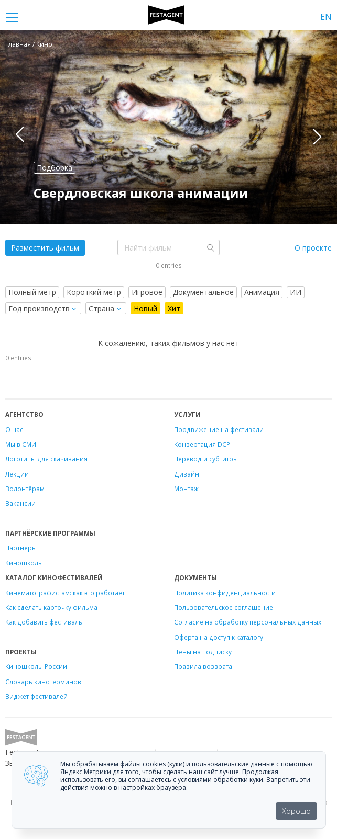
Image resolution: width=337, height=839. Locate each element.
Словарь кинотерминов (43, 681)
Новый (145, 308)
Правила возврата (203, 666)
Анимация (261, 292)
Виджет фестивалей (36, 696)
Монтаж (186, 488)
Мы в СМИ (20, 444)
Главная (18, 44)
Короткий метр (94, 292)
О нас (14, 429)
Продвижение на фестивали (219, 429)
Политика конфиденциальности (225, 592)
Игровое (147, 292)
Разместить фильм (45, 248)
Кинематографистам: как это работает (65, 592)
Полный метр (32, 292)
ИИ (295, 292)
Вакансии (20, 503)
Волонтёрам (25, 488)
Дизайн (186, 474)
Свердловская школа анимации (141, 192)
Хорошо (296, 811)
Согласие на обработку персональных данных (247, 622)
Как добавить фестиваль (43, 622)
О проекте (313, 248)
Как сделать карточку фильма (51, 607)
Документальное (203, 292)
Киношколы (24, 563)
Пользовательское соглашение (223, 607)
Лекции (17, 474)
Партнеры (21, 547)
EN (326, 16)
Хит (174, 308)
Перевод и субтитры (206, 459)
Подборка (54, 168)
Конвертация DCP (202, 444)
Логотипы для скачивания (46, 459)
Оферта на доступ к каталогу (218, 637)
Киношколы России (36, 666)
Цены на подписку (203, 652)
